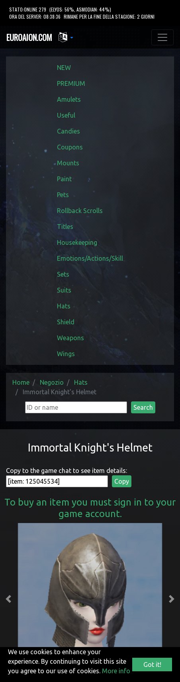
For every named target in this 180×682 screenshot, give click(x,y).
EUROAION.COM (29, 37)
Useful (66, 115)
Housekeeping (77, 242)
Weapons (70, 337)
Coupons (70, 147)
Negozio (52, 382)
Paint (64, 178)
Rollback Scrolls (80, 210)
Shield (65, 322)
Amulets (69, 99)
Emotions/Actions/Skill (90, 258)
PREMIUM (71, 83)
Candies (68, 131)
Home (20, 382)
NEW (64, 67)
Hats (63, 306)
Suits (64, 290)
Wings (66, 353)
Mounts (68, 163)
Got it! (152, 664)
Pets (63, 194)
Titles (65, 226)
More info (116, 670)
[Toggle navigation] (162, 37)
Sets (63, 274)
